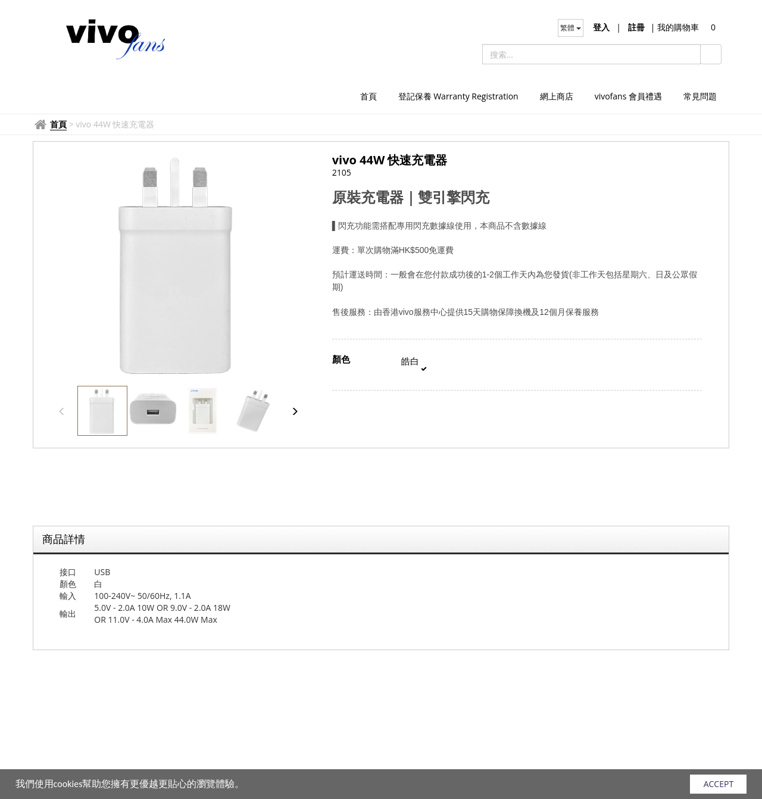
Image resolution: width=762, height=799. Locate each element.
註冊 (636, 27)
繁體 (570, 28)
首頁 (368, 96)
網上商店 (556, 96)
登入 (601, 27)
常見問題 (700, 96)
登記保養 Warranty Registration (458, 96)
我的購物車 (675, 27)
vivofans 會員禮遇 (628, 96)
